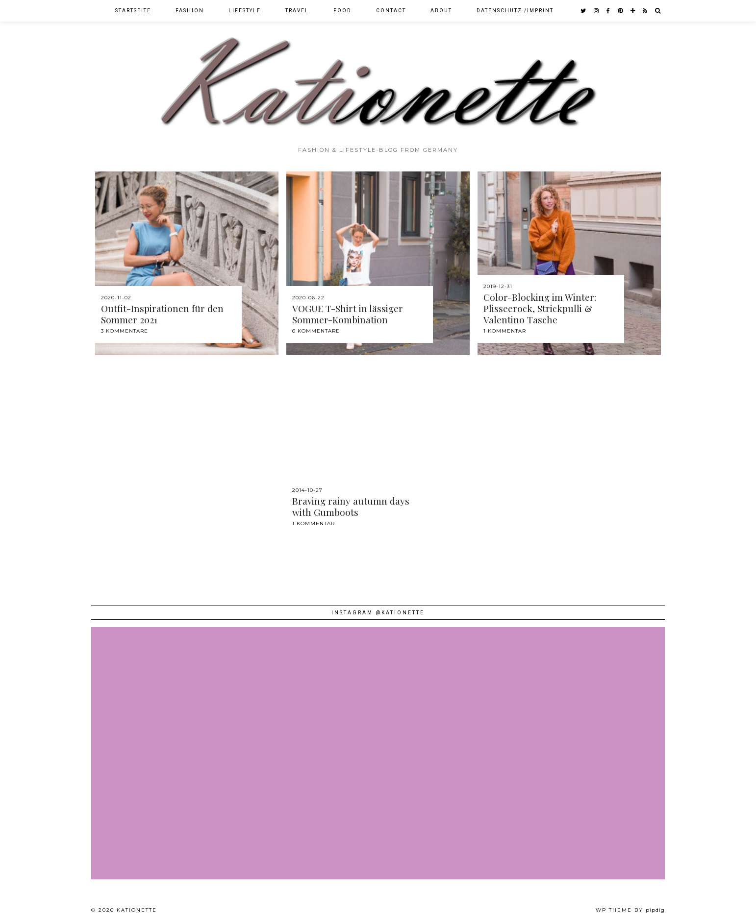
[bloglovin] (633, 11)
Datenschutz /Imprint (515, 10)
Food (342, 10)
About (441, 10)
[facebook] (608, 11)
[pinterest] (621, 11)
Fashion (190, 10)
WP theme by (630, 910)
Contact (391, 10)
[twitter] (583, 11)
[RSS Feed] (645, 11)
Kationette (137, 910)
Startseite (133, 10)
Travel (297, 10)
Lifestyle (244, 10)
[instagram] (597, 11)
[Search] (658, 11)
